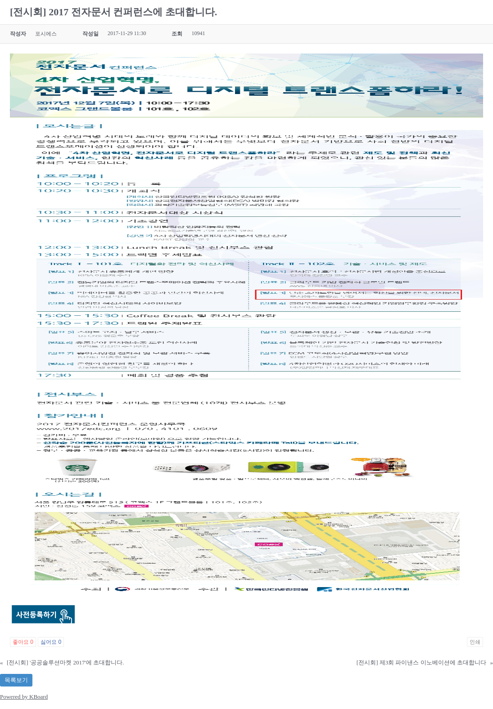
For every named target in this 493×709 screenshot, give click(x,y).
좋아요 (23, 642)
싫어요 (51, 642)
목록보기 (16, 680)
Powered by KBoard (24, 696)
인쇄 (475, 642)
